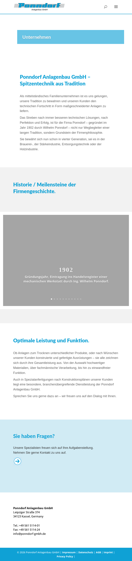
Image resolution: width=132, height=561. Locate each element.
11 (80, 299)
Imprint (108, 552)
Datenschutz (85, 552)
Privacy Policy (65, 556)
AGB (98, 552)
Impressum (69, 552)
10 (77, 299)
